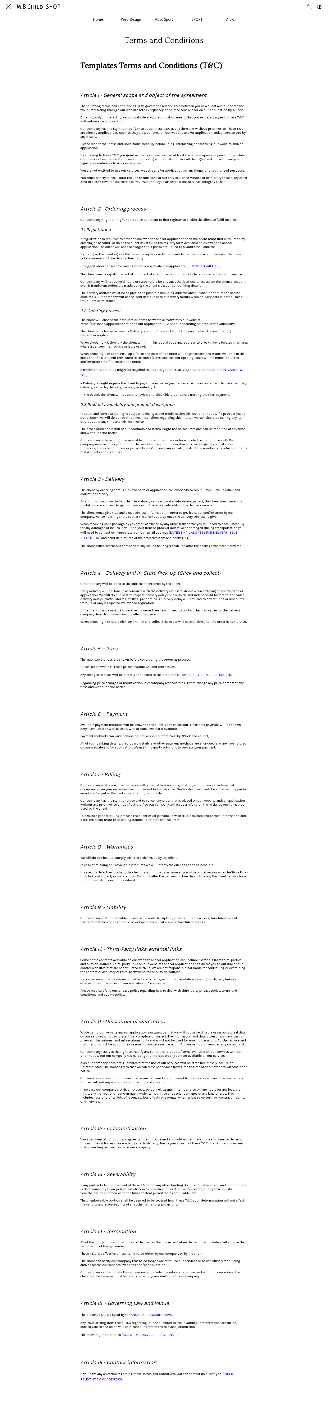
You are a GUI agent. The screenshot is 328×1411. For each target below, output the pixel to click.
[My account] (320, 7)
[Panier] (309, 7)
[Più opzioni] (230, 19)
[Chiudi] (8, 6)
